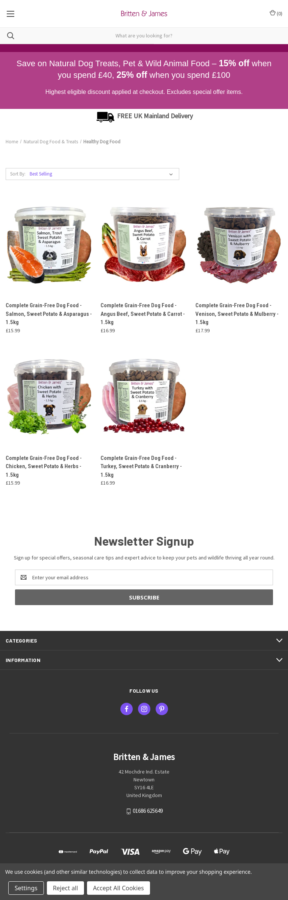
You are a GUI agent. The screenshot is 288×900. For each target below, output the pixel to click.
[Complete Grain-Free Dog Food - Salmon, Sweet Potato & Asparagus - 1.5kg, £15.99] (49, 244)
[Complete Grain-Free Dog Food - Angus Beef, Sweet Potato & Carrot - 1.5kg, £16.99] (144, 244)
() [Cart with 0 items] (276, 13)
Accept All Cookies (118, 888)
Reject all (65, 888)
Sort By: (18, 174)
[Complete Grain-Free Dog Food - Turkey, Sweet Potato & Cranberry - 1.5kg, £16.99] (144, 396)
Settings (26, 888)
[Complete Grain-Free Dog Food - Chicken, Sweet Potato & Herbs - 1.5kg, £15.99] (49, 396)
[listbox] (102, 174)
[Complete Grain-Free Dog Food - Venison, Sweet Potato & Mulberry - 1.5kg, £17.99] (239, 244)
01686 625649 (148, 810)
